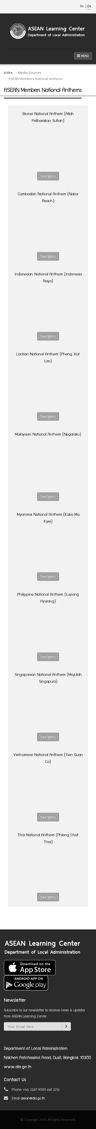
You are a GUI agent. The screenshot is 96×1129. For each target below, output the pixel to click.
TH (82, 6)
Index (8, 72)
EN (89, 6)
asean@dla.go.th (33, 1098)
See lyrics (48, 176)
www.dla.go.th (17, 1067)
